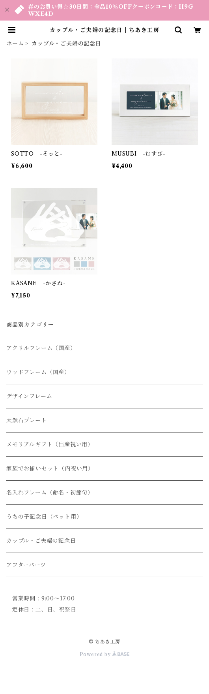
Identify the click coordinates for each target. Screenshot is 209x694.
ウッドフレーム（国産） (38, 372)
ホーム (15, 43)
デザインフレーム (29, 396)
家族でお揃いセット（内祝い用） (50, 468)
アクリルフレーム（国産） (41, 348)
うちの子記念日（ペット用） (44, 516)
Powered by (105, 654)
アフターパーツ (26, 564)
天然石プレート (26, 420)
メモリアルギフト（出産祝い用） (49, 444)
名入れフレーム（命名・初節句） (49, 492)
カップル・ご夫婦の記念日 (41, 540)
